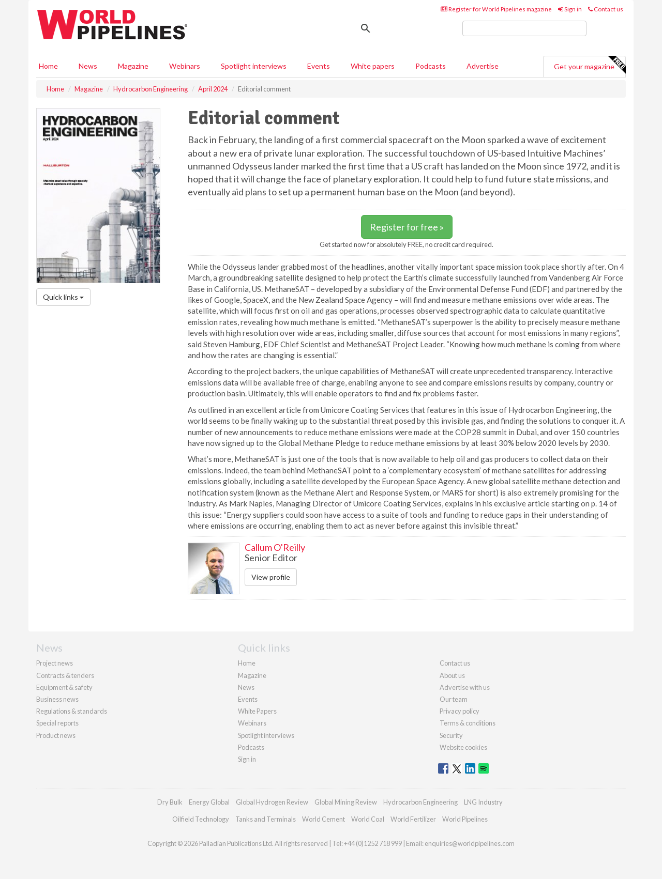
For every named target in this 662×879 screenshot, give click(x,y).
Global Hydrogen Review (272, 802)
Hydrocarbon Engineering (420, 802)
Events (318, 65)
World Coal (367, 819)
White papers (373, 65)
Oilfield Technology (200, 819)
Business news (57, 699)
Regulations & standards (71, 711)
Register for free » (407, 227)
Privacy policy (459, 711)
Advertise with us (465, 687)
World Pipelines (465, 819)
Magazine (133, 65)
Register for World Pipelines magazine (496, 9)
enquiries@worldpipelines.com (470, 843)
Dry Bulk (170, 802)
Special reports (57, 723)
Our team (454, 699)
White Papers (257, 711)
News (246, 687)
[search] (524, 28)
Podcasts (430, 65)
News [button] (88, 65)
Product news (56, 735)
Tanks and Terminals (265, 819)
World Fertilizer (413, 819)
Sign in (570, 9)
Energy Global (209, 802)
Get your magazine (589, 65)
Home (48, 65)
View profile (270, 577)
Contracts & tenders (65, 675)
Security (451, 735)
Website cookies (463, 747)
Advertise (483, 65)
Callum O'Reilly (275, 547)
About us (452, 675)
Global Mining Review (345, 802)
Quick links (63, 296)
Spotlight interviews (254, 65)
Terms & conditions (467, 723)
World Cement (323, 819)
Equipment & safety (64, 687)
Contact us (605, 9)
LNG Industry (483, 802)
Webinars (184, 65)
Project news (54, 663)
